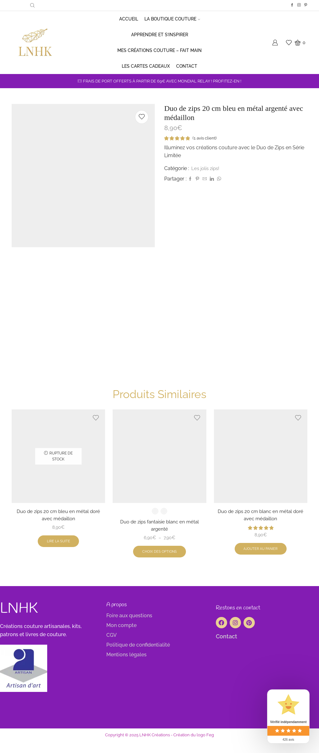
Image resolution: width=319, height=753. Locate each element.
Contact (186, 66)
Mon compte (121, 637)
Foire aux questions (129, 627)
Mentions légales (126, 667)
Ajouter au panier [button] (260, 560)
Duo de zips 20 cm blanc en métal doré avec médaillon (260, 525)
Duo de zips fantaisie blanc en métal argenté (159, 536)
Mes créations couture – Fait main (159, 50)
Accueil (128, 18)
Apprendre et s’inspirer (159, 34)
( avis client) (206, 138)
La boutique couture (172, 18)
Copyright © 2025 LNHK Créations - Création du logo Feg (159, 746)
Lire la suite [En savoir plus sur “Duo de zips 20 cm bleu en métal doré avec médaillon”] (58, 552)
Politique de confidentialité (138, 657)
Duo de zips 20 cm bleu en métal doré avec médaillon (58, 525)
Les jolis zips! (206, 169)
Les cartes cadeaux (146, 66)
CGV (111, 647)
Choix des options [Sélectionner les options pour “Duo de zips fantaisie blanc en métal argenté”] (159, 563)
